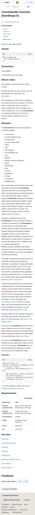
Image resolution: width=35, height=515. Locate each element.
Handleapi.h (15, 6)
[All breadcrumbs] (3, 6)
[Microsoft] (17, 2)
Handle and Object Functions (11, 459)
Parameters (6, 31)
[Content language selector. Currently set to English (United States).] (10, 495)
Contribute (4, 507)
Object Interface (6, 467)
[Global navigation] (2, 2)
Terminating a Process (20, 310)
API (8, 6)
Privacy (12, 507)
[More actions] (32, 6)
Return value (6, 34)
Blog (25, 504)
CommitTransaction (26, 274)
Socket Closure (24, 336)
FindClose (24, 116)
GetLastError (5, 96)
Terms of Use (24, 509)
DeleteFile (4, 447)
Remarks (5, 36)
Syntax (5, 29)
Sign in (31, 2)
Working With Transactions (13, 279)
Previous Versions (16, 504)
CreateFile (4, 439)
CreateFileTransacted (24, 266)
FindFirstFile (24, 113)
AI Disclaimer (5, 504)
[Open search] (27, 2)
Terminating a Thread (8, 302)
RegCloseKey (6, 345)
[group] (17, 372)
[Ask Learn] (28, 6)
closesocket (21, 328)
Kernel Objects (15, 214)
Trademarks (4, 512)
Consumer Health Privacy (8, 509)
